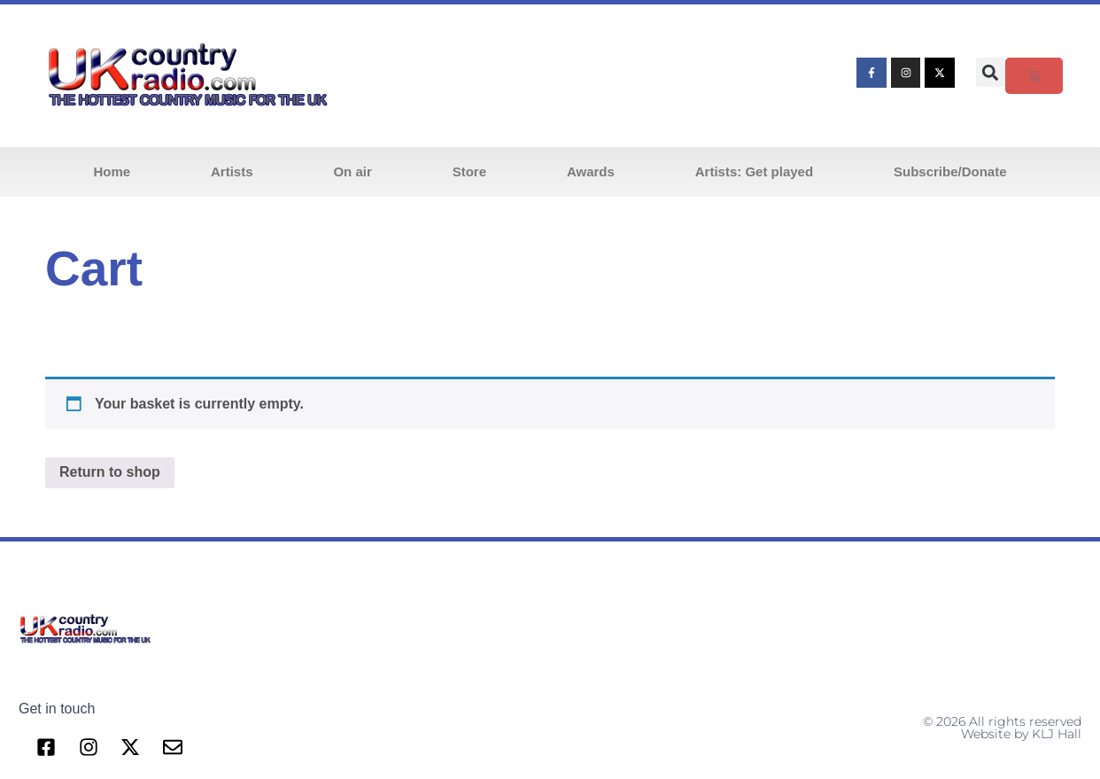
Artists (232, 171)
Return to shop (109, 471)
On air (352, 171)
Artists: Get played (754, 171)
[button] (990, 72)
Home (111, 171)
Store (469, 171)
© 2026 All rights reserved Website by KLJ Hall (1002, 727)
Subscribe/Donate (950, 171)
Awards (591, 171)
